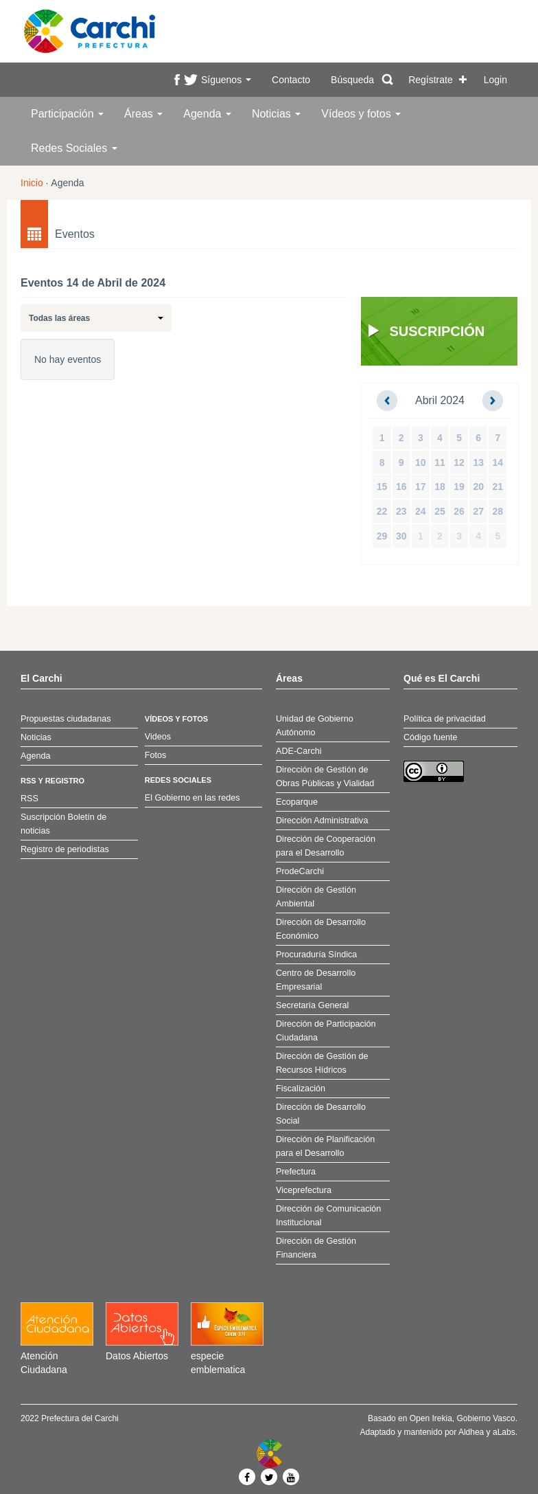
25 (439, 511)
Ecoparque (297, 802)
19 (459, 486)
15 (382, 486)
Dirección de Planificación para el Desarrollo (325, 1146)
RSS (29, 798)
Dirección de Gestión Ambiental (316, 896)
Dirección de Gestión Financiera (316, 1248)
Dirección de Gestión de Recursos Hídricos (322, 1063)
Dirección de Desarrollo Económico (321, 929)
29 (382, 536)
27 (478, 511)
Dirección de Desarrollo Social (321, 1114)
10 (420, 462)
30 (401, 536)
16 (401, 486)
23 (401, 511)
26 (459, 511)
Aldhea (471, 1432)
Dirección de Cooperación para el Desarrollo (325, 846)
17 (420, 486)
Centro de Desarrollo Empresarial (315, 980)
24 (420, 511)
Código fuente (430, 737)
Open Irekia (431, 1418)
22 (382, 511)
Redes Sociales (74, 148)
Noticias (276, 114)
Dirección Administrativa (322, 820)
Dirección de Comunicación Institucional (328, 1215)
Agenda (207, 114)
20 (478, 486)
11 (439, 462)
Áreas (143, 114)
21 (498, 486)
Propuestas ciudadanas (66, 719)
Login (495, 79)
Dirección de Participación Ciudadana (326, 1031)
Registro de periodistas (65, 849)
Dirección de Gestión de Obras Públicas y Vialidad (325, 776)
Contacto (291, 79)
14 (498, 462)
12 (459, 462)
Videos (158, 737)
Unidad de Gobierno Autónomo (314, 725)
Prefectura (296, 1172)
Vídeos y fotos (361, 114)
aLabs (504, 1432)
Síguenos (226, 79)
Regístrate (430, 79)
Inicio (32, 182)
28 (498, 511)
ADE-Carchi (298, 751)
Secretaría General (312, 1005)
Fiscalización (300, 1088)
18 (439, 486)
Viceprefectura (303, 1190)
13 (478, 462)
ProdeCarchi (300, 871)
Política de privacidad (445, 719)
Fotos (156, 755)
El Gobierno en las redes (192, 798)
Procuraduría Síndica (316, 954)
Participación (67, 114)
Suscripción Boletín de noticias (63, 824)
